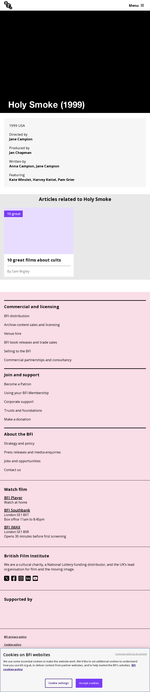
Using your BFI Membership (26, 392)
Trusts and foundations (23, 410)
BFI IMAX (12, 527)
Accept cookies (89, 683)
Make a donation (17, 419)
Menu (136, 5)
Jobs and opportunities (22, 461)
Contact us (12, 469)
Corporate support (19, 401)
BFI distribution (16, 315)
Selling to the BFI (17, 351)
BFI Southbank (17, 510)
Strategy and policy (19, 443)
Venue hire (12, 333)
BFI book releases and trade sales (30, 342)
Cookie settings (58, 683)
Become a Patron (17, 384)
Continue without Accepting (131, 653)
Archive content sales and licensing (32, 324)
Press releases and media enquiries (32, 452)
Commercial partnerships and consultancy (37, 359)
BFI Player (13, 497)
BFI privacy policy (15, 637)
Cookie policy (12, 644)
